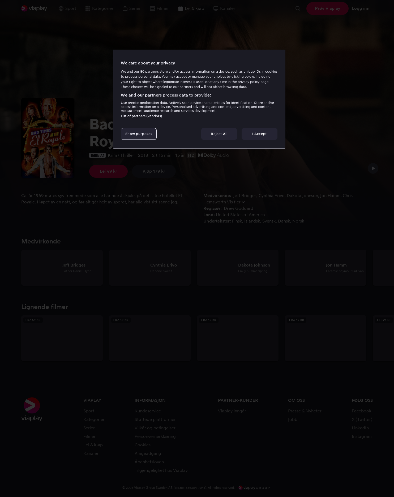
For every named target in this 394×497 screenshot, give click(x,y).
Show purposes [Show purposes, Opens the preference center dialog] (138, 134)
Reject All (219, 134)
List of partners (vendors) (141, 116)
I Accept (259, 134)
